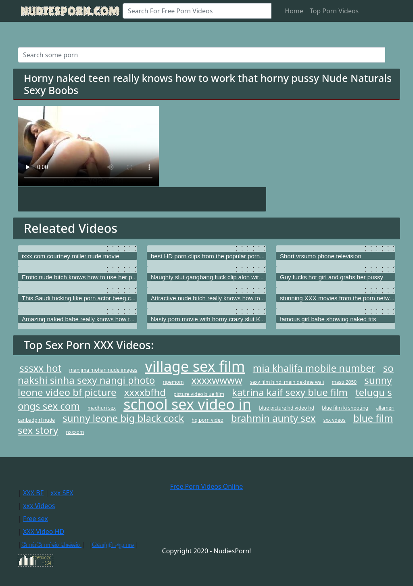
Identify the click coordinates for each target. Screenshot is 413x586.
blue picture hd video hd (286, 407)
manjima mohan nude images (103, 369)
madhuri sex (102, 407)
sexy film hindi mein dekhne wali (287, 382)
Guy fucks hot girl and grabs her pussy (331, 277)
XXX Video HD (43, 531)
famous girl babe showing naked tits (328, 319)
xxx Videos (39, 505)
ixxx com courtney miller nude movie (70, 256)
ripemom (173, 382)
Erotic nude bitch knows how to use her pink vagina (90, 277)
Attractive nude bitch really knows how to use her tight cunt (229, 298)
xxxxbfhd (145, 392)
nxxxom (75, 432)
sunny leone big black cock (123, 418)
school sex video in (187, 404)
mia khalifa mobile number (314, 368)
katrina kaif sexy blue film (290, 392)
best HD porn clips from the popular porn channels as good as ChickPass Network (261, 256)
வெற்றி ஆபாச (113, 544)
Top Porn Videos (334, 10)
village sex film (195, 366)
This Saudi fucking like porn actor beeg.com (80, 298)
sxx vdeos (334, 419)
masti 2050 (344, 382)
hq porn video (207, 419)
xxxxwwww (217, 380)
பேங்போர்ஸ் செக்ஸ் (51, 544)
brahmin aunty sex (273, 418)
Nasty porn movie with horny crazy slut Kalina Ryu (218, 319)
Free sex (35, 518)
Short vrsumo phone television (320, 256)
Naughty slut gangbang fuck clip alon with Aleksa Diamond (229, 277)
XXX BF (33, 492)
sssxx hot (40, 368)
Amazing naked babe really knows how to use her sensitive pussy (110, 319)
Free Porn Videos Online (206, 486)
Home (294, 10)
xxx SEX (61, 492)
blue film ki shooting (345, 407)
